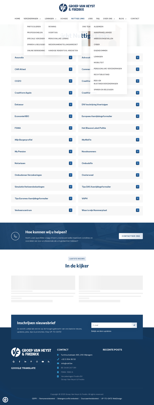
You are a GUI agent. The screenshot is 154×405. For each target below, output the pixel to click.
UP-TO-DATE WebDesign (111, 398)
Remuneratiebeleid (47, 398)
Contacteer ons (131, 236)
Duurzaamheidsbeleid (90, 398)
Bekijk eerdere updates (101, 331)
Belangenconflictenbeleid (68, 398)
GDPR (34, 398)
